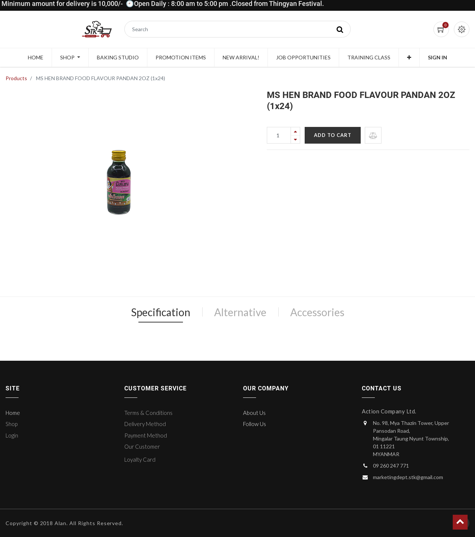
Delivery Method (145, 423)
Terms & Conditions (148, 412)
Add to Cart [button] (332, 135)
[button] (409, 57)
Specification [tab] (160, 312)
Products (16, 78)
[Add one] (295, 131)
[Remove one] (295, 139)
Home (13, 412)
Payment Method (145, 435)
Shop (11, 423)
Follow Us (254, 423)
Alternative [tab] (240, 312)
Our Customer (142, 446)
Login (12, 435)
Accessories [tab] (317, 312)
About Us (254, 412)
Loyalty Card (139, 459)
